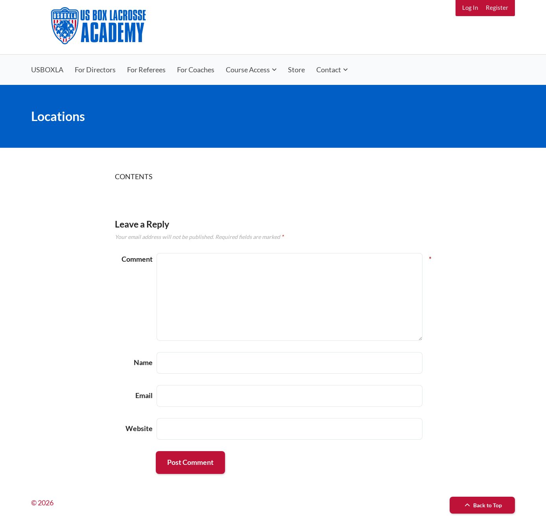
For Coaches (195, 69)
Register (497, 7)
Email (144, 395)
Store (296, 69)
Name (143, 362)
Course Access (248, 69)
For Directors (95, 69)
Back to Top (482, 505)
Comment (137, 259)
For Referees (146, 69)
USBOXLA (47, 69)
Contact (328, 69)
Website (139, 428)
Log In (470, 7)
